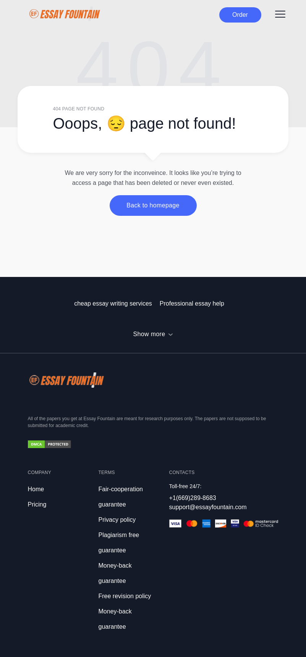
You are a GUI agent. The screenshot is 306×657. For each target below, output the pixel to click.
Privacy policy (117, 519)
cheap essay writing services (113, 303)
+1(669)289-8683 (192, 498)
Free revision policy (125, 596)
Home (36, 489)
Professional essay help (192, 303)
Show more (149, 334)
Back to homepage (153, 205)
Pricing (37, 504)
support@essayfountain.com (208, 507)
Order (240, 14)
